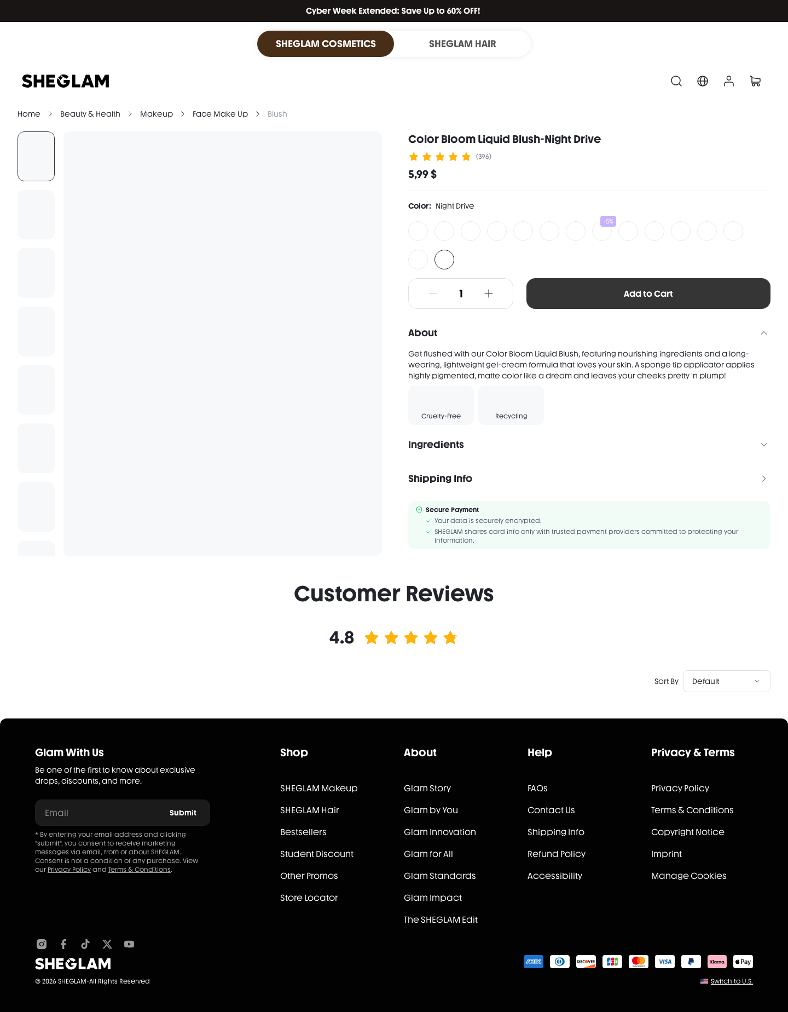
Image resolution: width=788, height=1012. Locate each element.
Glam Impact (433, 898)
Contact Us (551, 810)
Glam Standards (440, 876)
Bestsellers (303, 832)
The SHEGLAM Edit (441, 920)
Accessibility (555, 876)
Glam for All (428, 854)
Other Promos (309, 876)
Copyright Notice (688, 832)
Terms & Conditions (139, 869)
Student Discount (317, 854)
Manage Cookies (689, 876)
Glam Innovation (440, 832)
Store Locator (309, 898)
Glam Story (427, 788)
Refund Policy (557, 854)
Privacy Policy (69, 869)
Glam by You (431, 810)
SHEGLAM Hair (309, 810)
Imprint (666, 854)
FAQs (538, 788)
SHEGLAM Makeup (319, 788)
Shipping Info (556, 832)
